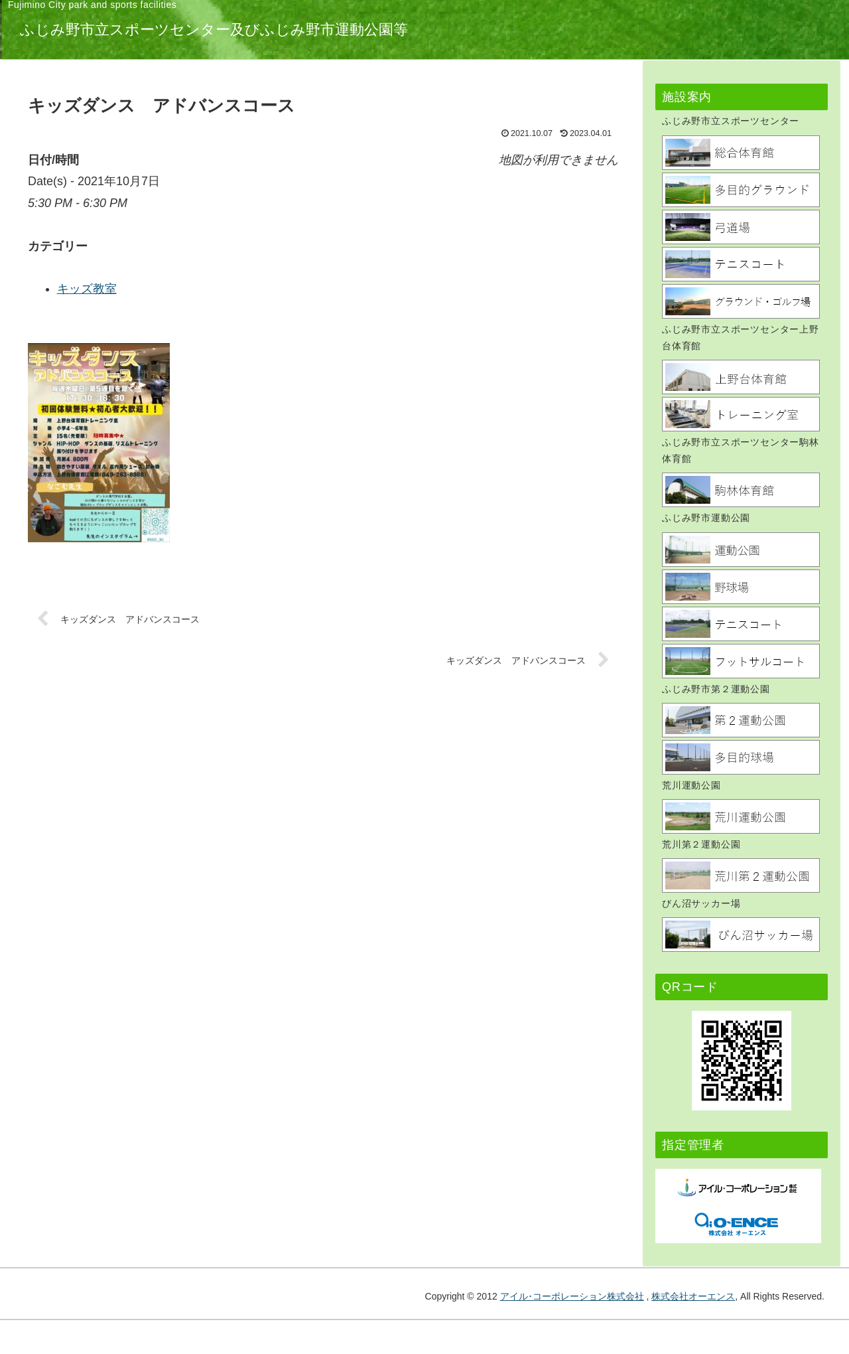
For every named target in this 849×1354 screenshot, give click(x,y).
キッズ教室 (290, 288)
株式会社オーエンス (693, 1296)
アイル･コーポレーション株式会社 (572, 1296)
